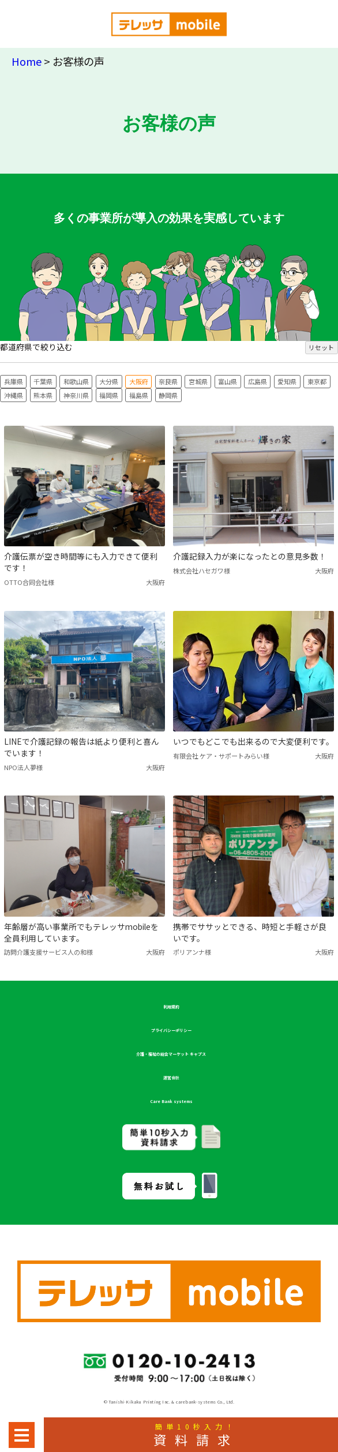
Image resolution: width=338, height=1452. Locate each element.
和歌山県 (76, 381)
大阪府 (138, 381)
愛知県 (286, 381)
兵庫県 (13, 381)
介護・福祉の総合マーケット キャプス (171, 1054)
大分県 (108, 381)
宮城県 (198, 381)
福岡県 (108, 395)
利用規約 (171, 1007)
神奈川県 (76, 395)
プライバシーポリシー (171, 1030)
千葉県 (42, 381)
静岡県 (168, 395)
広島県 (257, 381)
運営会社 (171, 1077)
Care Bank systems (171, 1101)
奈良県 (168, 381)
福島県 (138, 395)
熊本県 (42, 395)
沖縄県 (13, 395)
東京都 (316, 381)
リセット (321, 347)
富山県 (227, 381)
